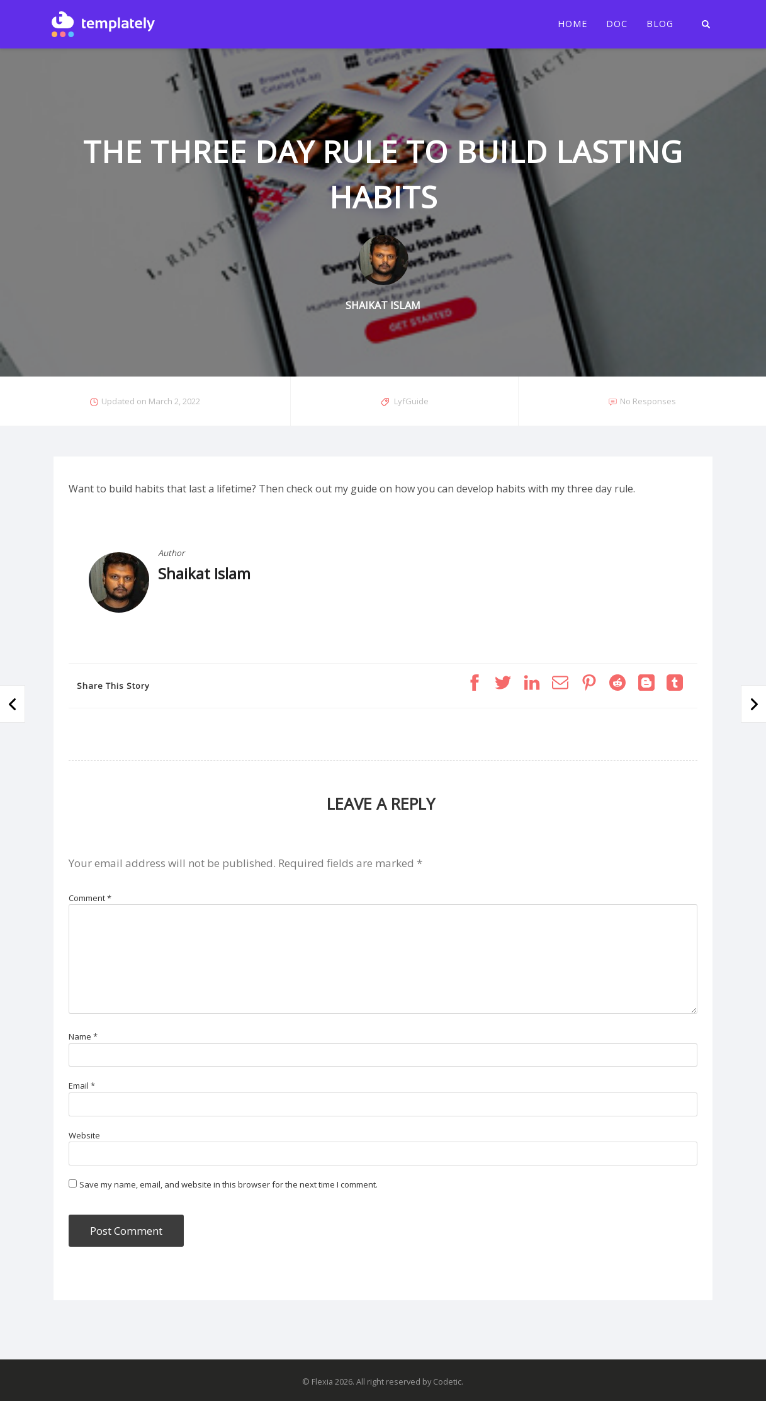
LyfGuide (411, 401)
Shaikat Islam (204, 573)
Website (84, 1135)
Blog (659, 24)
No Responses (648, 401)
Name (83, 1036)
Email (82, 1085)
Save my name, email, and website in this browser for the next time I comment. (228, 1184)
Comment (90, 898)
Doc (617, 24)
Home (572, 24)
